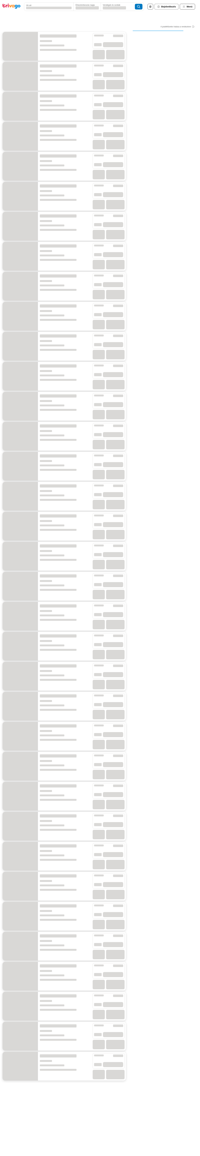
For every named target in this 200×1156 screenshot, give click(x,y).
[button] (48, 6)
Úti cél (28, 5)
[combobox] (48, 7)
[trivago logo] (12, 7)
